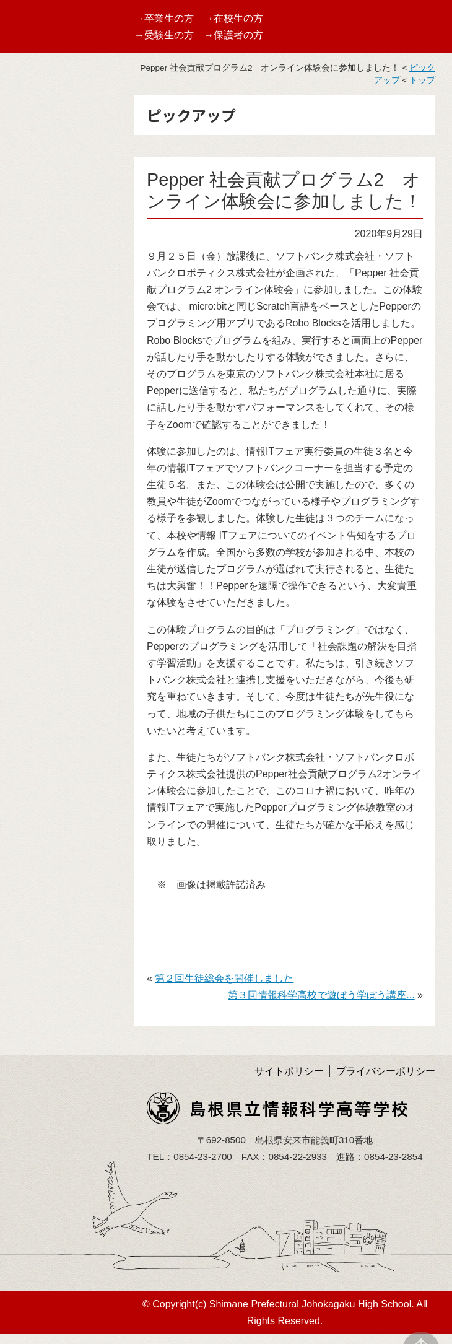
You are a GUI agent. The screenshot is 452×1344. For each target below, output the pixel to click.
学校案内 (29, 196)
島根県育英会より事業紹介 (58, 568)
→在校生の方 (233, 18)
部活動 (24, 402)
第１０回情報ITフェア (58, 343)
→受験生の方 (164, 35)
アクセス (29, 503)
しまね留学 (34, 373)
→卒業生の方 (164, 18)
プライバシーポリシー (385, 1071)
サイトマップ (39, 532)
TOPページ (34, 167)
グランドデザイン (49, 226)
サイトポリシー (289, 1071)
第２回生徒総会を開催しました (224, 978)
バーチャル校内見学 (53, 255)
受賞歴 (24, 284)
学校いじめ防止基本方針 (58, 467)
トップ (422, 80)
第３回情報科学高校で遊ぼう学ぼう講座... (321, 995)
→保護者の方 (233, 35)
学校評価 (29, 431)
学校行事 (29, 314)
